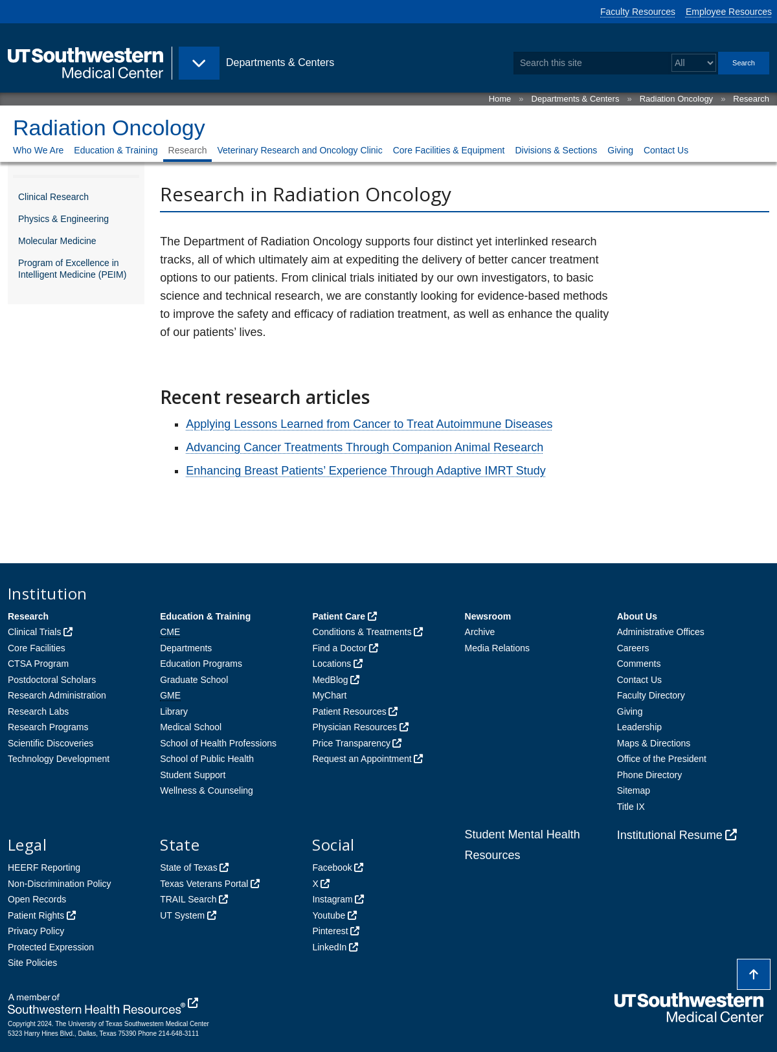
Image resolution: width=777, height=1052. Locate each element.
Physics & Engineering (63, 219)
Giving (620, 150)
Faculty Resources (637, 11)
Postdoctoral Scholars (52, 680)
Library (174, 711)
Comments (639, 663)
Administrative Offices (660, 632)
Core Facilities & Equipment (449, 150)
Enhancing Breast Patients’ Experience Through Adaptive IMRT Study (366, 470)
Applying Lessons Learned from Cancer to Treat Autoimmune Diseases (369, 424)
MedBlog (330, 680)
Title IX (631, 806)
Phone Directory (649, 775)
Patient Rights (36, 915)
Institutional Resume (670, 835)
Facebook (332, 867)
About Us (637, 616)
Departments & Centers (576, 99)
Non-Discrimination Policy (59, 884)
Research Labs (38, 711)
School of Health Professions (218, 743)
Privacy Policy (36, 931)
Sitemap (633, 790)
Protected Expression (51, 947)
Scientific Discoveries (50, 743)
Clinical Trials (34, 632)
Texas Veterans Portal (204, 884)
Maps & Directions (654, 743)
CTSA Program (38, 663)
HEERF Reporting (44, 867)
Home (500, 99)
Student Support (192, 775)
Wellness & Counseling (206, 790)
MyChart (329, 695)
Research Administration (57, 695)
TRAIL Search (188, 899)
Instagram (332, 899)
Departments (186, 648)
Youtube (328, 915)
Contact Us (666, 150)
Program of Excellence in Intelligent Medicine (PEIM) (72, 269)
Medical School (190, 727)
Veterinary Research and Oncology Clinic (299, 150)
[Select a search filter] (693, 63)
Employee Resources (729, 11)
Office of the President (661, 759)
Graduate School (194, 680)
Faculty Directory (651, 695)
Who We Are (38, 150)
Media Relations (497, 648)
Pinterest (330, 931)
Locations (331, 663)
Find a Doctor (339, 648)
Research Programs (48, 727)
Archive (480, 632)
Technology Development (58, 759)
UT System (182, 915)
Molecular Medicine (57, 241)
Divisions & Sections (556, 150)
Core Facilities (36, 648)
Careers (633, 648)
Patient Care (338, 616)
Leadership (639, 727)
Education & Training (115, 150)
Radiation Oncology (676, 99)
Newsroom (488, 616)
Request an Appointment (361, 759)
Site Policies (32, 962)
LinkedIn (329, 947)
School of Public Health (207, 759)
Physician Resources (354, 727)
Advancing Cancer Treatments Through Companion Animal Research (364, 447)
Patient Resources (349, 711)
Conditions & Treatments (361, 632)
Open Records (37, 899)
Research (751, 99)
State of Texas (188, 867)
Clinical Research (53, 197)
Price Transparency (351, 743)
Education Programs (201, 663)
